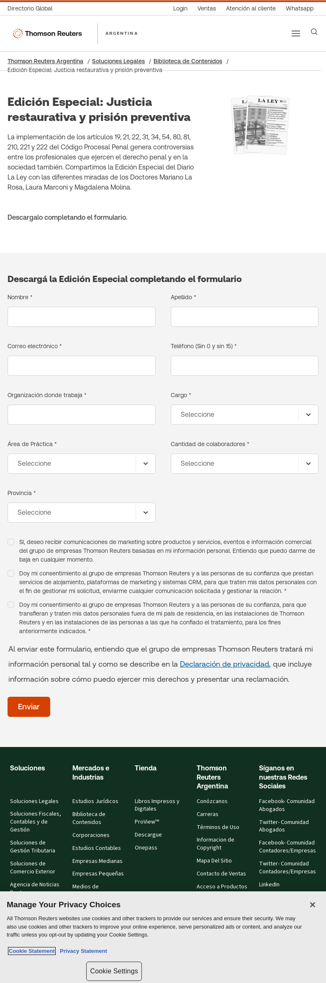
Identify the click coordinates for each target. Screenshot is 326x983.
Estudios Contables (96, 848)
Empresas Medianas (97, 861)
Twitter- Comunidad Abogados (284, 826)
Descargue (148, 835)
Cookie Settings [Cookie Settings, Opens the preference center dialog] (114, 971)
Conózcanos (212, 801)
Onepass (146, 848)
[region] (163, 937)
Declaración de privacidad (224, 664)
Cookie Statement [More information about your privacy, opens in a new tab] (32, 951)
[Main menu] (296, 33)
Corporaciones (91, 835)
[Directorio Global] (32, 8)
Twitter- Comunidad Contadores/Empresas (287, 867)
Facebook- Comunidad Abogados (287, 805)
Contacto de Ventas (221, 874)
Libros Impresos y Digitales (157, 805)
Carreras (207, 814)
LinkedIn (269, 884)
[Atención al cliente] (251, 8)
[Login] (180, 8)
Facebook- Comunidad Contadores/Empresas (287, 847)
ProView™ (147, 822)
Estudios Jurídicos (95, 801)
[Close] (312, 905)
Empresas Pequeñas (98, 874)
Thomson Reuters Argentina (45, 61)
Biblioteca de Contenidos (188, 61)
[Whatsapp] (299, 8)
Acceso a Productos (222, 887)
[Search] (314, 32)
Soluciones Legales (118, 61)
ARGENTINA (121, 33)
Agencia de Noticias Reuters (34, 888)
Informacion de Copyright (215, 844)
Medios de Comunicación (89, 890)
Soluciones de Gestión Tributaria (32, 847)
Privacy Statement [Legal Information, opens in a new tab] (82, 951)
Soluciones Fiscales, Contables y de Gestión (35, 822)
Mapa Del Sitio (214, 861)
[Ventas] (207, 8)
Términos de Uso (218, 827)
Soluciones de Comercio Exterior (32, 867)
